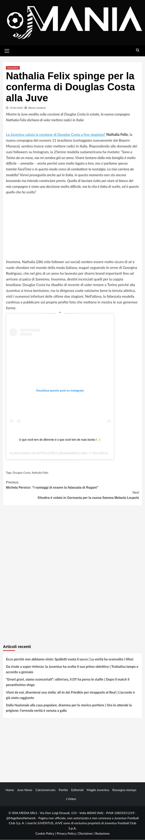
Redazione (102, 833)
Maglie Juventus (98, 790)
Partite (63, 790)
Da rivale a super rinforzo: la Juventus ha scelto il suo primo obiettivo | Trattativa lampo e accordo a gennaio (72, 669)
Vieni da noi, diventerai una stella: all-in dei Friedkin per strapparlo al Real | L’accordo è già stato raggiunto (70, 695)
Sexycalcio (13, 68)
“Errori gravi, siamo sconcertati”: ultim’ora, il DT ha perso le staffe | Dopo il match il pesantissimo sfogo (67, 682)
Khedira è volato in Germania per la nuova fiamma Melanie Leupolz (72, 495)
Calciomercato (45, 790)
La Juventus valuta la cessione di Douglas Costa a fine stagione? (55, 134)
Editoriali (77, 790)
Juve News (24, 790)
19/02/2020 (16, 107)
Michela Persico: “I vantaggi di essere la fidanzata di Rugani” (72, 484)
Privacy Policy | (67, 833)
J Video (71, 799)
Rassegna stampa (124, 790)
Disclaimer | (86, 833)
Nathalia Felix (40, 472)
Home (10, 790)
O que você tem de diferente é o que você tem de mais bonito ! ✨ (60, 439)
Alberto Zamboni (37, 107)
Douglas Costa (21, 472)
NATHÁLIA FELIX (47, 453)
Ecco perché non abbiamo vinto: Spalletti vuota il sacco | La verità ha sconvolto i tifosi (69, 659)
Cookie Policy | (46, 833)
